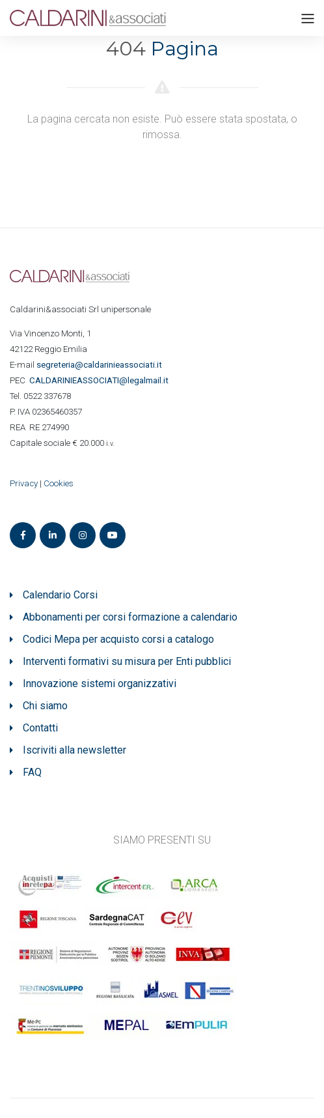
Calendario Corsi (60, 595)
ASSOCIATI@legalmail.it (100, 380)
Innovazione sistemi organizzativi (99, 683)
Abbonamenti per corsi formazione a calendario (130, 617)
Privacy (24, 483)
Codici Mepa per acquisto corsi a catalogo (118, 639)
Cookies (59, 483)
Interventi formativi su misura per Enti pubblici (127, 661)
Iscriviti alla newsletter (74, 750)
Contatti (40, 728)
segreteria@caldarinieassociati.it (100, 365)
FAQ (32, 772)
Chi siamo (45, 705)
